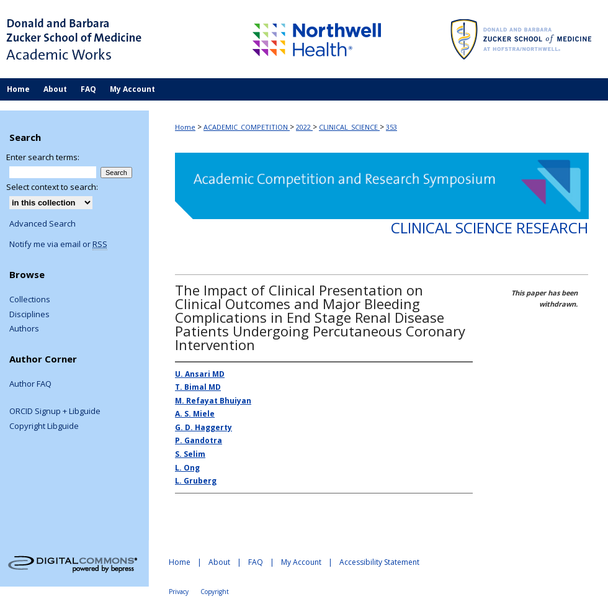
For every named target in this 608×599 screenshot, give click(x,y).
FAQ (255, 562)
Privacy (179, 591)
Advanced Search (42, 223)
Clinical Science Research (489, 227)
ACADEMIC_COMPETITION (246, 127)
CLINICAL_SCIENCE (349, 127)
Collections (29, 300)
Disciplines (29, 315)
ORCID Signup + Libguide (55, 412)
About (219, 562)
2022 (304, 127)
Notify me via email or (58, 245)
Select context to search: (52, 186)
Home (185, 127)
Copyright (214, 591)
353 (391, 127)
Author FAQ (30, 384)
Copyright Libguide (44, 426)
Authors (24, 329)
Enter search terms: (42, 157)
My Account (301, 562)
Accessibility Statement (379, 562)
